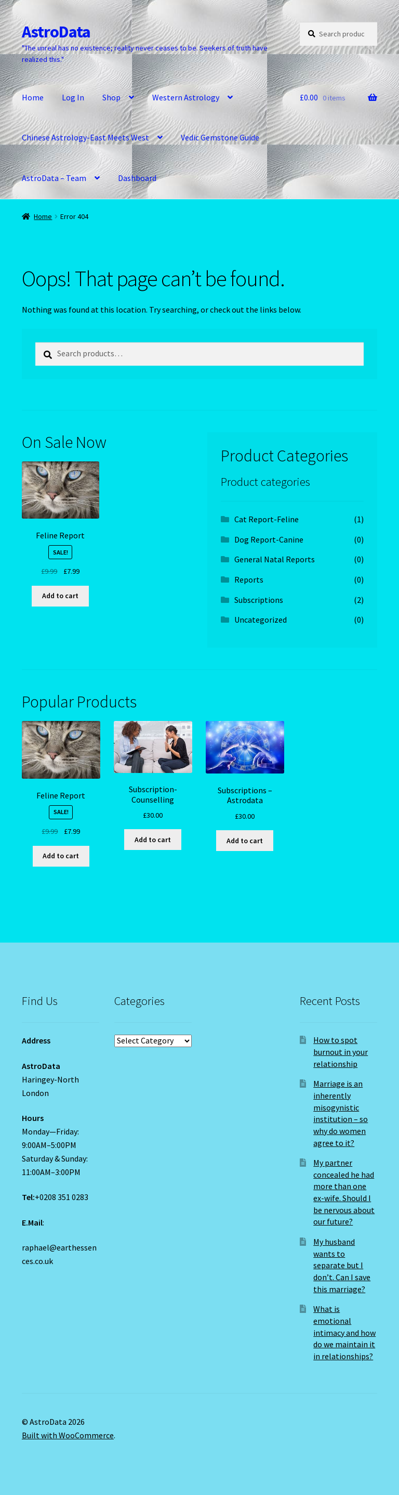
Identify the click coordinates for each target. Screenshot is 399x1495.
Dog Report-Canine (268, 539)
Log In (73, 97)
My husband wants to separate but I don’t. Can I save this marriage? (341, 1265)
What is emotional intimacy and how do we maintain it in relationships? (344, 1332)
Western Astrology (185, 97)
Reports (248, 579)
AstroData (56, 31)
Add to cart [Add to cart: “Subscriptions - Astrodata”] (245, 840)
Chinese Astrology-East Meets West (85, 137)
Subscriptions (258, 600)
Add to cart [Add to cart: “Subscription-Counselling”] (153, 839)
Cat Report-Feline (266, 519)
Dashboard (137, 178)
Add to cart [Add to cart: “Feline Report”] (60, 595)
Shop (111, 97)
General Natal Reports (274, 559)
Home (33, 97)
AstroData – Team (54, 178)
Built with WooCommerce (68, 1435)
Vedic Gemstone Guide (220, 137)
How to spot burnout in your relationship (340, 1051)
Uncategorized (260, 619)
